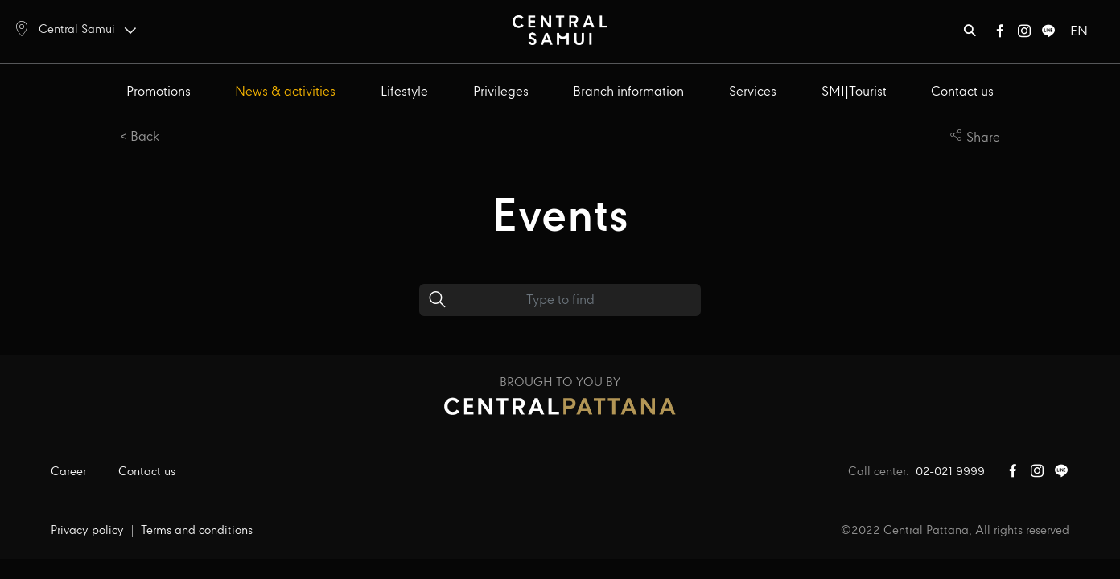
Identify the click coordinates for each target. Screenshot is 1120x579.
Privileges (501, 92)
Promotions (158, 92)
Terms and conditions (197, 531)
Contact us (962, 92)
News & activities (285, 92)
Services (752, 92)
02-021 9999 (950, 472)
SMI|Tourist (854, 92)
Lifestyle (404, 92)
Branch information (628, 92)
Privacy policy (87, 531)
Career (68, 472)
